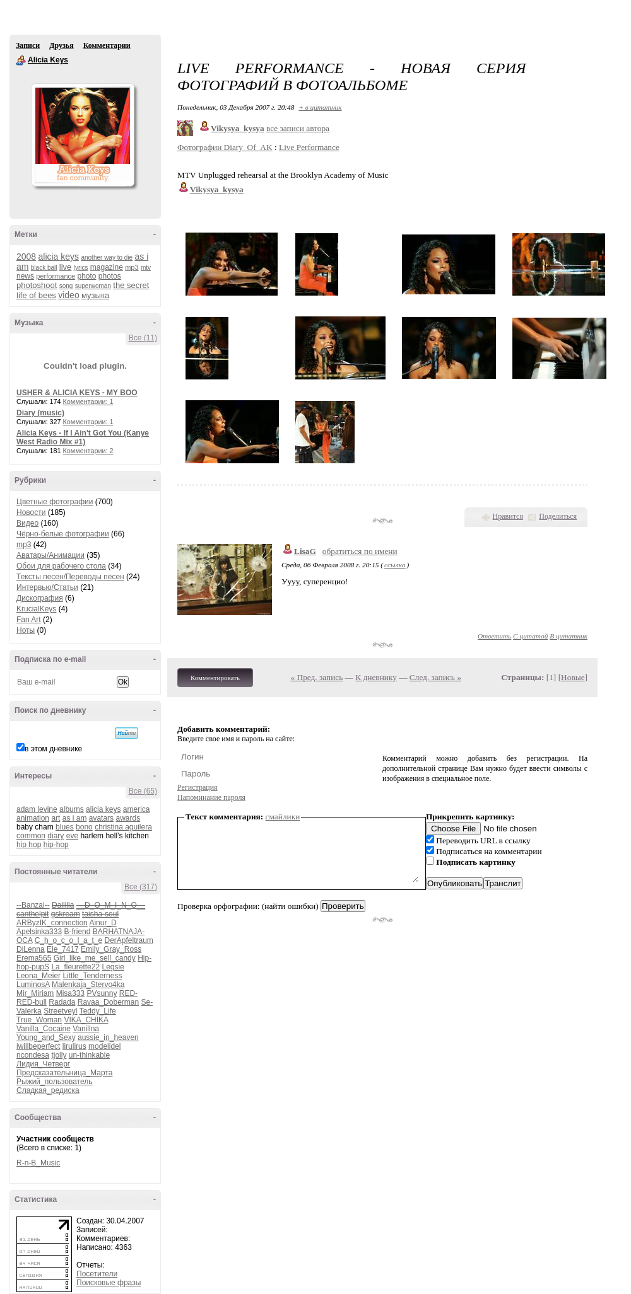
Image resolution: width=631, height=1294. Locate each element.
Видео (27, 523)
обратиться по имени (360, 551)
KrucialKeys (36, 608)
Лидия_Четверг (43, 1064)
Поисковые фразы (108, 1282)
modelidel (104, 1046)
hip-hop (56, 844)
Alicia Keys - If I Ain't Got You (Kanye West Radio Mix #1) (82, 437)
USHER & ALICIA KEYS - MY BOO (77, 392)
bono (84, 827)
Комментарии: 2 (88, 450)
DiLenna (30, 949)
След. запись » (435, 677)
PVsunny (101, 993)
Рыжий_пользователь (54, 1081)
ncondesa (32, 1055)
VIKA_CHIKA (86, 1019)
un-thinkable (89, 1055)
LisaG (305, 551)
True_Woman (39, 1019)
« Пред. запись (317, 677)
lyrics (81, 267)
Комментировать (215, 677)
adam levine (36, 809)
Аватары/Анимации (50, 555)
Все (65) (143, 791)
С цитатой (530, 636)
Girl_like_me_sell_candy (95, 958)
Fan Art (28, 619)
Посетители (96, 1273)
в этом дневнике (53, 748)
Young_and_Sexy (46, 1037)
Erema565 (33, 958)
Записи (28, 45)
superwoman (93, 285)
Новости (30, 512)
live (65, 267)
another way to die (107, 257)
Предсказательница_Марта (64, 1072)
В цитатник (568, 636)
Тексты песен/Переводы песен (70, 576)
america (136, 809)
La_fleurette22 (75, 966)
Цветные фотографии (54, 501)
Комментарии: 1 (88, 401)
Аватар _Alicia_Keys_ (82, 135)
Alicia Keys (21, 60)
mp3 (131, 267)
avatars (101, 818)
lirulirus (74, 1046)
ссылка (394, 565)
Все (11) (143, 337)
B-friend (77, 931)
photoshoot (36, 285)
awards (127, 818)
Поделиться (558, 516)
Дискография (39, 598)
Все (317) (140, 886)
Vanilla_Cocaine (43, 1028)
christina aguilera (123, 827)
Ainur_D (102, 922)
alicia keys (59, 256)
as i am (74, 818)
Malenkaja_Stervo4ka (88, 984)
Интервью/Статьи (47, 587)
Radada (62, 1002)
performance (55, 276)
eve (72, 835)
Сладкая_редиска (48, 1090)
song (66, 285)
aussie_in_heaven (108, 1037)
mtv (146, 267)
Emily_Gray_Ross (111, 949)
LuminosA (33, 984)
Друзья (61, 45)
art (55, 818)
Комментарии (107, 45)
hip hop (28, 844)
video (68, 295)
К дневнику (376, 677)
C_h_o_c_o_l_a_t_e (68, 940)
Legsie (113, 966)
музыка (95, 295)
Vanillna (86, 1028)
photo (86, 276)
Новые (572, 677)
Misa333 (70, 993)
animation (32, 818)
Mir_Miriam (35, 993)
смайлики (283, 816)
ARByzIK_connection (52, 922)
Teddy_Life (98, 1011)
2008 (26, 256)
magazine (106, 267)
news (25, 276)
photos (109, 276)
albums (71, 809)
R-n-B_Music (38, 1162)
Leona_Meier (38, 975)
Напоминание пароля (211, 797)
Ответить (494, 636)
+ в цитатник (319, 107)
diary (55, 835)
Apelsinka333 (39, 931)
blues (65, 827)
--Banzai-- (33, 905)
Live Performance (309, 147)
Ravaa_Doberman (108, 1002)
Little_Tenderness (92, 975)
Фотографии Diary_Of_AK (225, 147)
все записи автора (297, 128)
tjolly (58, 1055)
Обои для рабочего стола (61, 566)
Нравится (508, 516)
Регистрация (197, 787)
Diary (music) (40, 412)
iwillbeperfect (38, 1046)
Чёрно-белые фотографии (62, 533)
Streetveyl (60, 1011)
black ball (44, 267)
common (30, 835)
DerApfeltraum (128, 940)
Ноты (25, 630)
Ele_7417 (63, 949)
